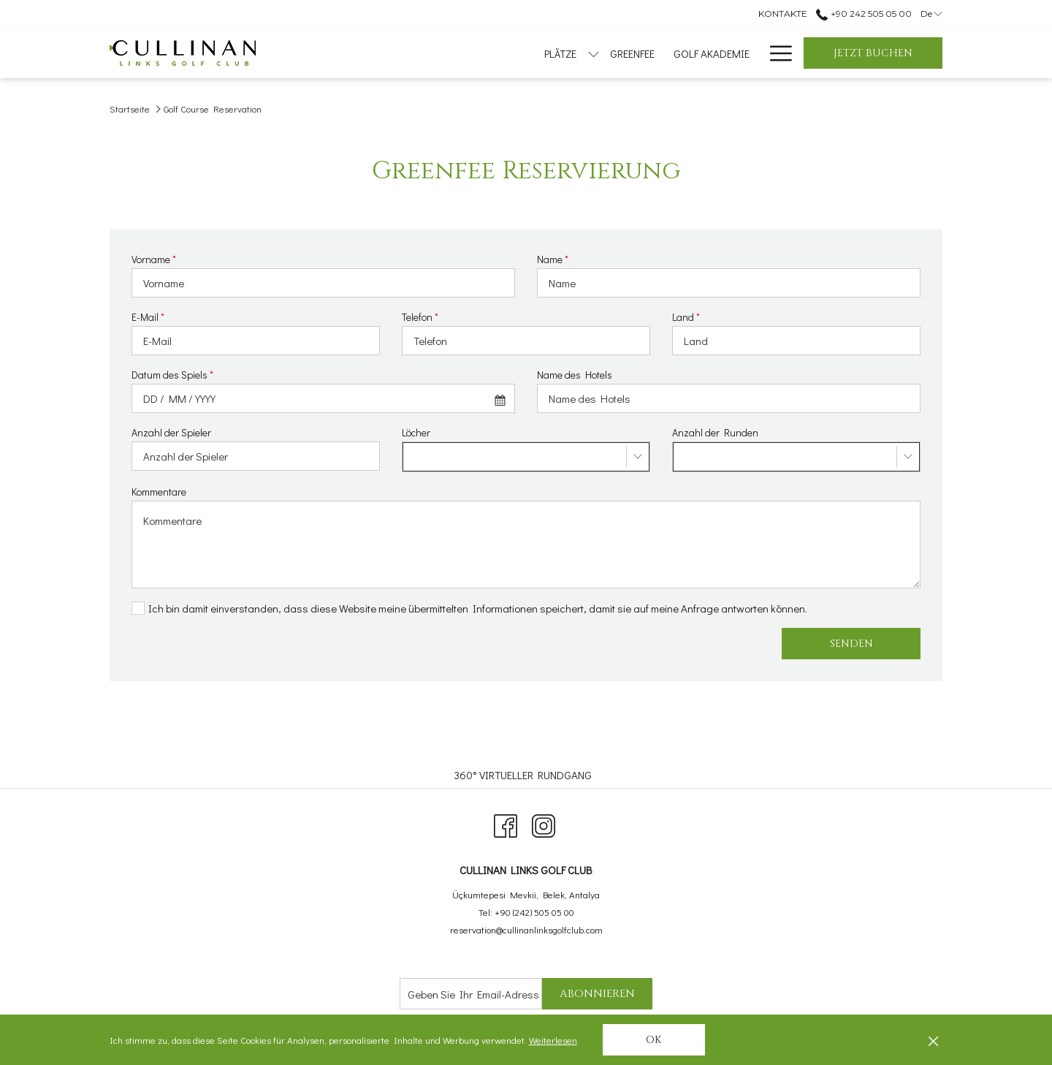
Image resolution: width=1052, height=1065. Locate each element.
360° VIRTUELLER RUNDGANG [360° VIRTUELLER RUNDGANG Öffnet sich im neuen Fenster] (524, 775)
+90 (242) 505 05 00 (534, 912)
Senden (851, 644)
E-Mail (148, 317)
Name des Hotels (574, 375)
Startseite (130, 108)
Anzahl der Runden (715, 432)
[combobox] (323, 398)
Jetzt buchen (873, 53)
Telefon (420, 317)
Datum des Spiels (172, 375)
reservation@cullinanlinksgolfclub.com (526, 929)
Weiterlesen (554, 1041)
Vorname (154, 259)
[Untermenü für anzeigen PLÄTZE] (395, 53)
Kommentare (159, 492)
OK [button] (653, 1040)
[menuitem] (433, 53)
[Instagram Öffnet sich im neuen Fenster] (543, 822)
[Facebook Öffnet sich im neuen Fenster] (505, 822)
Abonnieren (597, 993)
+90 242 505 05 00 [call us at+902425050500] (863, 13)
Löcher (416, 432)
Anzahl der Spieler (171, 432)
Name (552, 259)
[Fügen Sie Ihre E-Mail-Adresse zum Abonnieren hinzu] (471, 993)
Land (686, 317)
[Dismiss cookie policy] (933, 1040)
